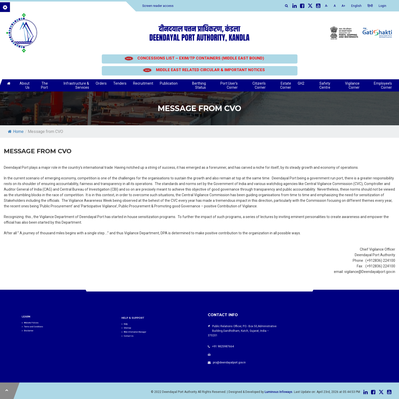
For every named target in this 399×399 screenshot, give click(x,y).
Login (382, 6)
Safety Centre (324, 85)
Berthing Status (199, 85)
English (356, 6)
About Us (25, 85)
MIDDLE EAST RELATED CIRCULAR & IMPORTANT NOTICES (209, 70)
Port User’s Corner (229, 85)
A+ (343, 6)
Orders (101, 83)
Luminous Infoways (278, 392)
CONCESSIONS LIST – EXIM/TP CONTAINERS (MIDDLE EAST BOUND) (199, 58)
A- (326, 6)
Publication (169, 83)
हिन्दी (370, 6)
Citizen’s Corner (259, 85)
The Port (44, 85)
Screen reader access (158, 6)
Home (16, 131)
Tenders (119, 83)
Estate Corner (285, 85)
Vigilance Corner (352, 85)
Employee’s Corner (383, 85)
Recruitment (143, 83)
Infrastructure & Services (76, 85)
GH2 (301, 83)
